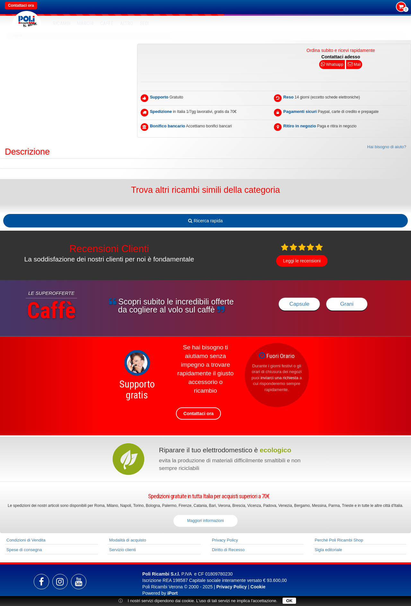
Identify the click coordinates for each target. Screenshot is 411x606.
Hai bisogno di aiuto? (386, 146)
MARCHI (85, 23)
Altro (126, 23)
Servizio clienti (122, 549)
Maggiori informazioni (205, 520)
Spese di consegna (24, 549)
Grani (347, 304)
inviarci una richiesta (279, 377)
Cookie (258, 586)
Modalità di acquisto (127, 540)
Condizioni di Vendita (25, 540)
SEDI (144, 23)
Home (17, 36)
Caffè (107, 23)
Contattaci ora (21, 5)
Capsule (299, 304)
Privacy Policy (225, 540)
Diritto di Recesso (228, 549)
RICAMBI (62, 23)
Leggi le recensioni (302, 260)
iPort (172, 593)
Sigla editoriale (328, 549)
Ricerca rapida (205, 220)
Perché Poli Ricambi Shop (339, 540)
